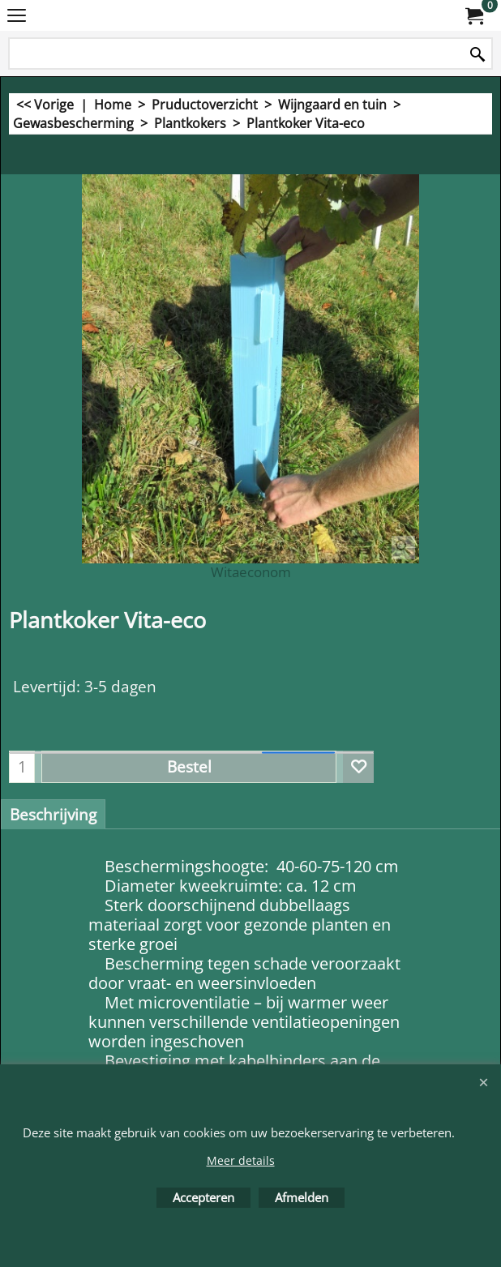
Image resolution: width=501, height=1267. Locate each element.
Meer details (241, 1160)
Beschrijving (53, 814)
